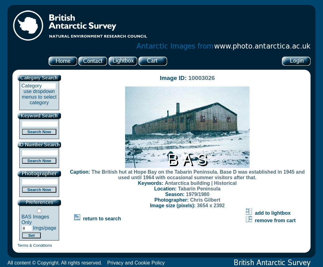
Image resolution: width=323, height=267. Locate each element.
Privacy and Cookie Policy (136, 262)
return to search (97, 218)
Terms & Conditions (34, 245)
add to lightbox (268, 213)
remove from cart (271, 220)
